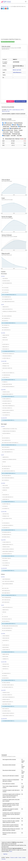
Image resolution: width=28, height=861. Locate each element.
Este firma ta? (10, 101)
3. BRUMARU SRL (4, 490)
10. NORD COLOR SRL (5, 656)
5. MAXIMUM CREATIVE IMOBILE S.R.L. (7, 701)
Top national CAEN (3, 361)
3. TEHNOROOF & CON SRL (6, 546)
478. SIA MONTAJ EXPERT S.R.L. (6, 532)
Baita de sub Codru (17, 70)
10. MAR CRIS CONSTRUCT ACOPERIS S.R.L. (8, 713)
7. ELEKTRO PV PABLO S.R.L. (6, 649)
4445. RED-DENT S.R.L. (5, 320)
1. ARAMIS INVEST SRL (5, 306)
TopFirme (5, 854)
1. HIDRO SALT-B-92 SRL (5, 363)
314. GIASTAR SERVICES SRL (6, 375)
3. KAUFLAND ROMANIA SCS (6, 433)
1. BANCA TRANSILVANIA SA (6, 579)
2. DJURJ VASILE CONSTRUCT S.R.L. (7, 694)
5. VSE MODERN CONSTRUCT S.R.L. (7, 401)
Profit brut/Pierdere (18, 123)
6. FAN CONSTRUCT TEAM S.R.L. (6, 403)
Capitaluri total (22, 126)
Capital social (5, 128)
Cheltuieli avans (14, 126)
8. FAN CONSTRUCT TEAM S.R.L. (6, 558)
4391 (8, 109)
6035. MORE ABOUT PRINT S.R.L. (6, 466)
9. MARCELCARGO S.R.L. (5, 346)
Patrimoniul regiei (15, 133)
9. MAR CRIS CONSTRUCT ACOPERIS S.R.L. (8, 410)
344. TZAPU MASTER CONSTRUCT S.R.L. (7, 687)
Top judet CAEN (3, 389)
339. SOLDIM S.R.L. (4, 675)
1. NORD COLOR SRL (5, 485)
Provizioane (17, 132)
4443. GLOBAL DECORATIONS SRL (7, 316)
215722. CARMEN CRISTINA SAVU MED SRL (8, 301)
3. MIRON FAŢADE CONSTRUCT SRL (7, 368)
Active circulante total (7, 130)
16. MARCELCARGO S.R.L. (5, 499)
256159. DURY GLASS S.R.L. (6, 447)
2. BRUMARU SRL (4, 337)
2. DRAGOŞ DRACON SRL (5, 638)
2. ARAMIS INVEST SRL (5, 609)
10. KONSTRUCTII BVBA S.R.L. (6, 412)
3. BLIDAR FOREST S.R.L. (5, 640)
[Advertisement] (14, 23)
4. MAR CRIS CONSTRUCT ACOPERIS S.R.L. (8, 549)
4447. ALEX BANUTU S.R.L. (6, 325)
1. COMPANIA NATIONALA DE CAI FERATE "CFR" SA (9, 428)
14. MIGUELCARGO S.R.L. (5, 494)
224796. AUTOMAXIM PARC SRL (6, 597)
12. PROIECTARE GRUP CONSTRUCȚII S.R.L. (8, 353)
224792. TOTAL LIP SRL (5, 588)
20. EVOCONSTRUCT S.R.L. (5, 508)
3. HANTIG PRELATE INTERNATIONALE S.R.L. (8, 697)
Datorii (11, 132)
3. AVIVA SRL (4, 461)
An (3, 123)
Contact (10, 851)
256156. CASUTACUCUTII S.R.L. (6, 440)
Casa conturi (5, 132)
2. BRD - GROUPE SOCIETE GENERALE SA (8, 581)
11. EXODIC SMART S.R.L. (5, 565)
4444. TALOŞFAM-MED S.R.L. (6, 318)
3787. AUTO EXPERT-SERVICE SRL (6, 630)
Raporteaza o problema (20, 101)
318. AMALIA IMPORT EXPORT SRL (7, 384)
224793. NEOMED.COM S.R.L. (6, 590)
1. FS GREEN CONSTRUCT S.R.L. (6, 542)
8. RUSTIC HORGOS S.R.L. (5, 708)
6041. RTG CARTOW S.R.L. (5, 480)
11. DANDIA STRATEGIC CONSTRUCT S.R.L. (8, 715)
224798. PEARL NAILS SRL (5, 602)
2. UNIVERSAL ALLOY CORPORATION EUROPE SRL (9, 459)
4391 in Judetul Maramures (14, 109)
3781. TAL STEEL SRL (5, 616)
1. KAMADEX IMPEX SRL (5, 335)
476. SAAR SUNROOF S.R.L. (6, 527)
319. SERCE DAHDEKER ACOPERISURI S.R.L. (8, 386)
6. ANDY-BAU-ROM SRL (5, 647)
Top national (3, 276)
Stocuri (15, 130)
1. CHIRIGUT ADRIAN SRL (5, 635)
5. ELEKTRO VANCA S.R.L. (5, 645)
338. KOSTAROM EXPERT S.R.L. (6, 673)
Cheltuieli (19, 124)
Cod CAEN (12, 135)
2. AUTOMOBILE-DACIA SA (6, 280)
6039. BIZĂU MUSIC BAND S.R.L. (6, 475)
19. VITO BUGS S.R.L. (5, 506)
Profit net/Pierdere (6, 124)
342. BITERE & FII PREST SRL (6, 682)
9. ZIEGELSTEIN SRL (5, 560)
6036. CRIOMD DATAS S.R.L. (6, 468)
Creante (20, 130)
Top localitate (3, 332)
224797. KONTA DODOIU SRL (6, 599)
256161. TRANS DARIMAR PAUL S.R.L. (7, 451)
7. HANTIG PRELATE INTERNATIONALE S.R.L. (8, 405)
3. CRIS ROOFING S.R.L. (5, 668)
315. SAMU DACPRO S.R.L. (6, 377)
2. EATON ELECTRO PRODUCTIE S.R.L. (7, 309)
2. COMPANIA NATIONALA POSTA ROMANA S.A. (9, 431)
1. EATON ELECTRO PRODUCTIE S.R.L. (7, 607)
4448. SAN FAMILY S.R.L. (5, 327)
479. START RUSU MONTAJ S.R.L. (6, 534)
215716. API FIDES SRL (5, 287)
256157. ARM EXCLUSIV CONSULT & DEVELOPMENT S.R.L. (10, 442)
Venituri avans (5, 126)
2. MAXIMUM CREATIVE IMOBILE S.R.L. (7, 394)
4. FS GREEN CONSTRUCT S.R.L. (6, 398)
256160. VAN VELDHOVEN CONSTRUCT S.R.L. (8, 449)
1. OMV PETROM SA (5, 278)
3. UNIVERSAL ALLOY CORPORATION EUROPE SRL (9, 311)
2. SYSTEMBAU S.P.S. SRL (5, 365)
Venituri (14, 124)
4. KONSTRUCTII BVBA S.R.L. (6, 699)
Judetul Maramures (17, 72)
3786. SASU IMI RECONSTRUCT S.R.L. (7, 628)
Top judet (2, 304)
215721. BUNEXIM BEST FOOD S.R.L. (7, 299)
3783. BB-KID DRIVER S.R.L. (6, 621)
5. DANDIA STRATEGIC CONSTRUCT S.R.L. (8, 551)
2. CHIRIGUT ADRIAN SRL (5, 487)
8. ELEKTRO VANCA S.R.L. (5, 344)
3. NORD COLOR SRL (5, 339)
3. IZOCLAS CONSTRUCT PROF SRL (7, 518)
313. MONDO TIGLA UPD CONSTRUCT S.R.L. (8, 372)
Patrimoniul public (6, 133)
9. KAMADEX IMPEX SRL (5, 654)
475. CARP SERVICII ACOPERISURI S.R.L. (7, 525)
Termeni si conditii (13, 857)
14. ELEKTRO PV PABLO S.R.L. (6, 358)
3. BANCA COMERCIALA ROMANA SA (7, 583)
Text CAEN (19, 135)
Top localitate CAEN (4, 568)
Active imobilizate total (15, 128)
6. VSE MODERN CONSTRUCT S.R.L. (7, 553)
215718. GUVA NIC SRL (5, 292)
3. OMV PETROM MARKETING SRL (7, 283)
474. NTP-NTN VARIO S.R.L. (6, 523)
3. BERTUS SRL (4, 612)
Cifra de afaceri (9, 123)
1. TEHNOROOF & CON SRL (6, 692)
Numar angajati (6, 135)
